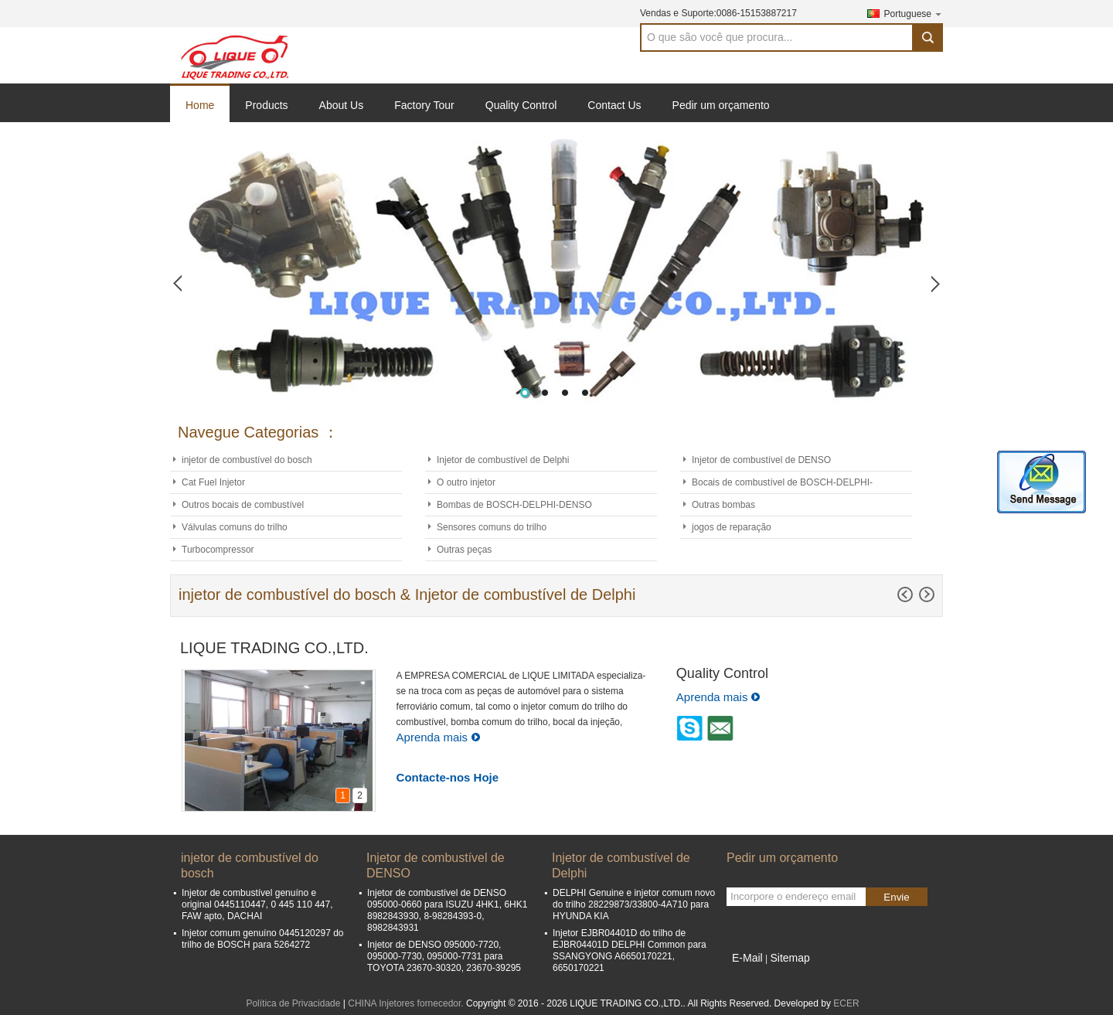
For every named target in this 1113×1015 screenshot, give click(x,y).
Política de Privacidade (293, 1003)
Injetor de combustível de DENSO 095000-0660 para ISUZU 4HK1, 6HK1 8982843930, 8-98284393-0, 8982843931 (447, 910)
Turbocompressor (218, 549)
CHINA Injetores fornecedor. (407, 1003)
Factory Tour (424, 105)
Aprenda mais (439, 737)
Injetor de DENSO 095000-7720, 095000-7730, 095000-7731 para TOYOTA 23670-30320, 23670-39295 (444, 956)
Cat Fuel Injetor (213, 482)
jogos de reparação (731, 527)
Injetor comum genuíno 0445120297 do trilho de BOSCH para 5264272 (263, 939)
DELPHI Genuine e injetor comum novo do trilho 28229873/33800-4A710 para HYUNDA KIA (634, 904)
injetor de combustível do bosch (247, 460)
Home (200, 105)
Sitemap (789, 958)
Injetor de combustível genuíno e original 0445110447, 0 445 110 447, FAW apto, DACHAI (257, 904)
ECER (846, 1003)
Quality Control (521, 105)
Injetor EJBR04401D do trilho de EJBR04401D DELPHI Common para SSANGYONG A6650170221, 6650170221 (629, 950)
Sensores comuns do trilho (491, 527)
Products (266, 105)
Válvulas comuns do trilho (235, 527)
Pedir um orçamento (721, 105)
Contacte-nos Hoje (448, 777)
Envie (896, 897)
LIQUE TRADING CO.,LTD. (274, 647)
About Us (341, 105)
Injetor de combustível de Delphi (503, 460)
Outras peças (464, 549)
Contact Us (614, 105)
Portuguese (913, 13)
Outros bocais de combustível (243, 504)
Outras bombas (723, 504)
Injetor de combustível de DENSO (761, 460)
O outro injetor (466, 482)
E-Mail (747, 958)
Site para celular (765, 977)
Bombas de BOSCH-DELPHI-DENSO (514, 504)
